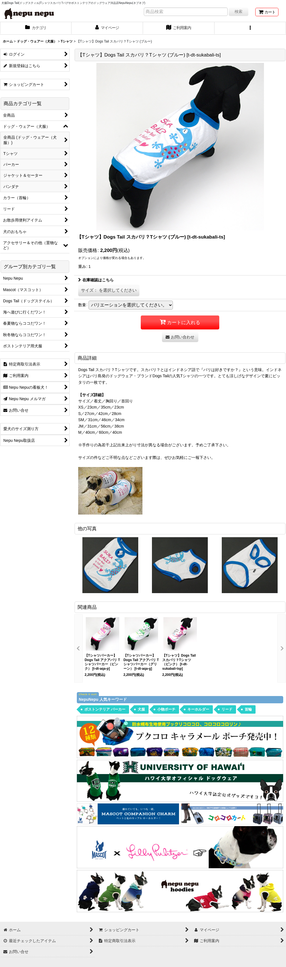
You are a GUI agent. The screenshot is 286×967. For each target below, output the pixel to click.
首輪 (248, 709)
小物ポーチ (166, 709)
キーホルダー (198, 709)
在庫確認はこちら (96, 280)
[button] (250, 28)
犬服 (141, 709)
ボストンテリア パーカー (104, 709)
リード (226, 709)
